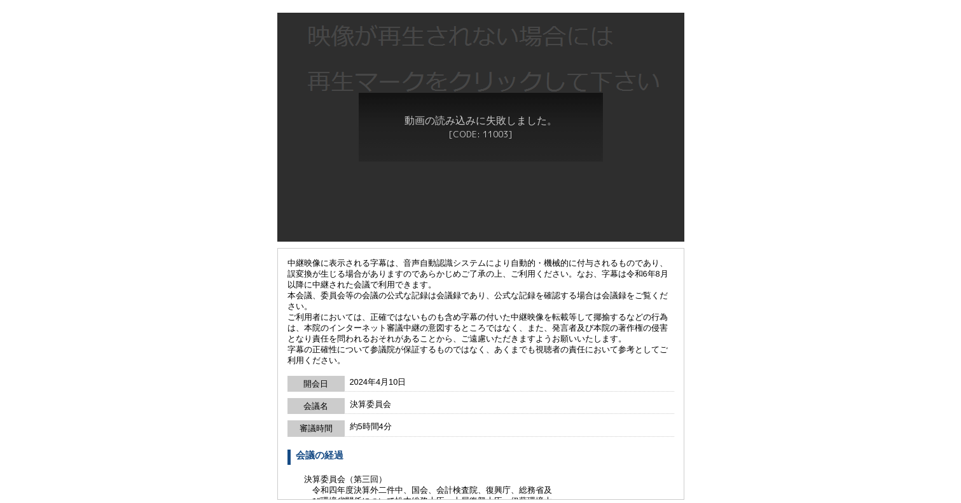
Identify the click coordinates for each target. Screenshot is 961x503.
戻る (481, 495)
